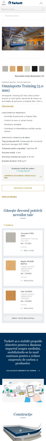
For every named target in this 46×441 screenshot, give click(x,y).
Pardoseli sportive (12, 16)
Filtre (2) (8, 225)
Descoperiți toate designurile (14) (29, 76)
